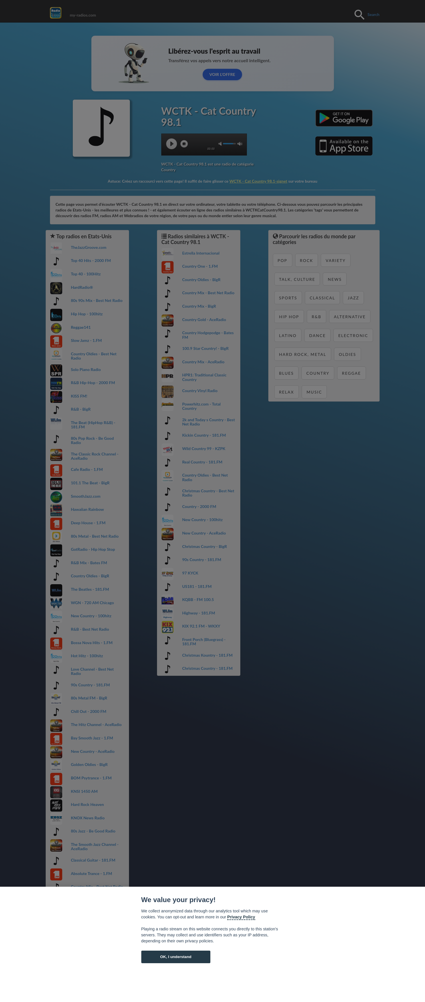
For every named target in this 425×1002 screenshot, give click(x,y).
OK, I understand (176, 957)
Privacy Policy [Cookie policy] (241, 917)
